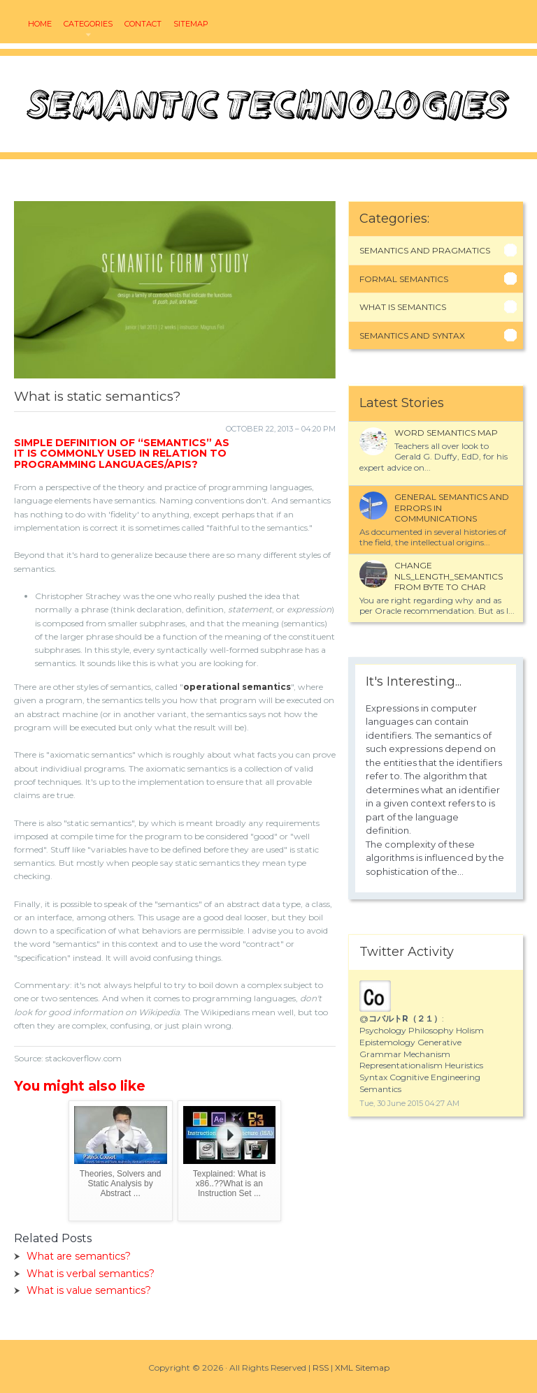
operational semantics (237, 686)
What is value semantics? (89, 1290)
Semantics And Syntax (412, 335)
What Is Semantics (402, 307)
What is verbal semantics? (91, 1273)
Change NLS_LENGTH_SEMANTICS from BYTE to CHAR (448, 576)
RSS (321, 1367)
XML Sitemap (362, 1367)
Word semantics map (446, 432)
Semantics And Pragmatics (424, 250)
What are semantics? (79, 1256)
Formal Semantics (403, 279)
